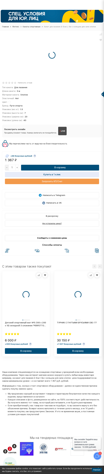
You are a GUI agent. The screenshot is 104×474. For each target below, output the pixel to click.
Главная (5, 27)
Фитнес (15, 27)
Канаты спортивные (31, 27)
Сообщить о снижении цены (52, 238)
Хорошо (96, 470)
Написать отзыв (25, 83)
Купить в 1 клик (52, 174)
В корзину (60, 167)
